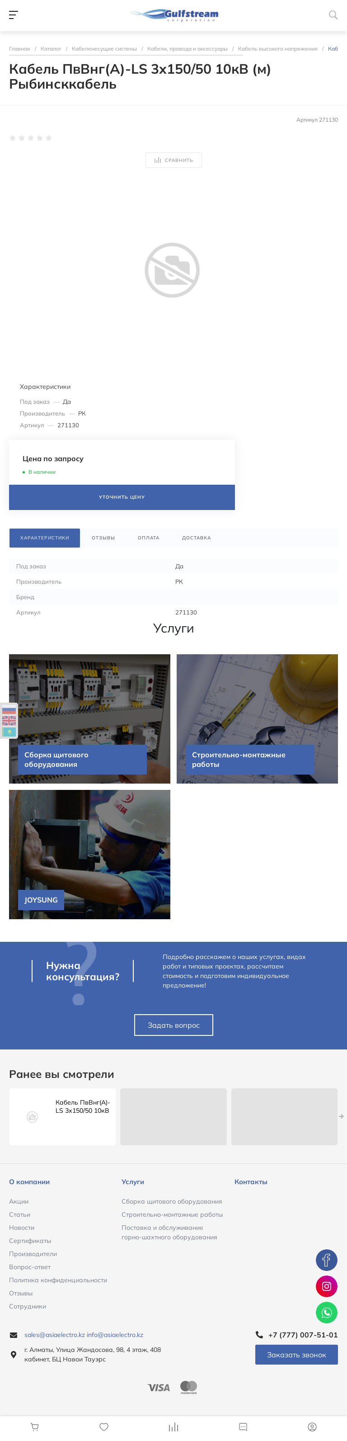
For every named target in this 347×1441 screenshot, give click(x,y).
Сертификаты (30, 1241)
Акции (18, 1201)
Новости (21, 1228)
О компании (29, 1181)
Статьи (19, 1214)
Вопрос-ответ (30, 1267)
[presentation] (341, 1117)
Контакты (250, 1181)
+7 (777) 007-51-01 (303, 1334)
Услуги (133, 1181)
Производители (33, 1254)
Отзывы (21, 1293)
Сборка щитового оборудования (172, 1201)
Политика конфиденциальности (58, 1280)
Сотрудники (27, 1306)
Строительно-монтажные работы (172, 1214)
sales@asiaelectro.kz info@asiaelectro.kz (83, 1335)
